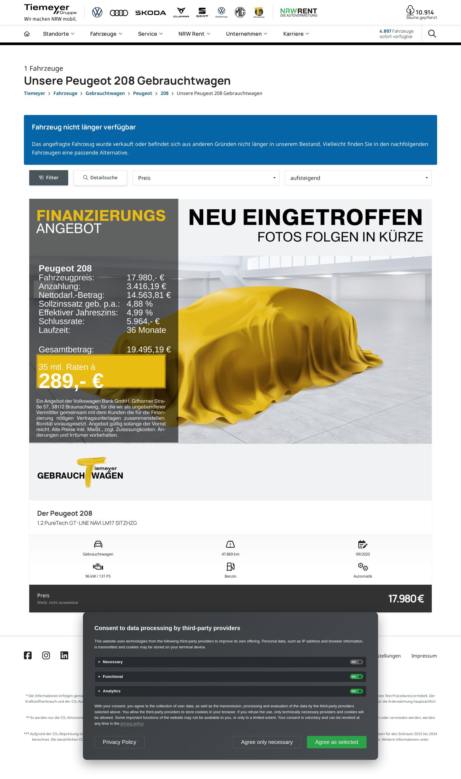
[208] (165, 93)
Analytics (111, 691)
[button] (206, 177)
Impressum (424, 656)
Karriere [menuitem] (293, 33)
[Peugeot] (142, 93)
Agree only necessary (267, 742)
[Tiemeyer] (34, 93)
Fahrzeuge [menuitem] (103, 33)
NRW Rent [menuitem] (192, 33)
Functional (113, 677)
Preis (58, 598)
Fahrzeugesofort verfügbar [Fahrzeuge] (397, 33)
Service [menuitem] (147, 33)
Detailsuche (100, 177)
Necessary (113, 662)
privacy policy (131, 723)
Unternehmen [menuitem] (244, 33)
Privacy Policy (119, 742)
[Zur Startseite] (27, 33)
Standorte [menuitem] (56, 33)
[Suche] (432, 34)
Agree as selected (336, 742)
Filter (48, 177)
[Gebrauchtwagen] (105, 93)
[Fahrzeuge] (65, 93)
